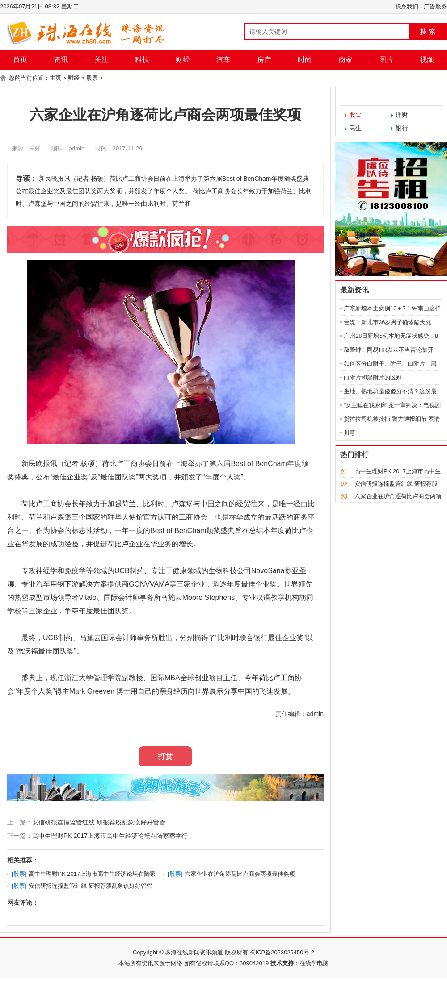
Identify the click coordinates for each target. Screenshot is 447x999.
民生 (355, 128)
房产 (264, 59)
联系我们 (406, 6)
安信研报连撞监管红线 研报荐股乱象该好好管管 (98, 822)
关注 (101, 59)
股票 (92, 78)
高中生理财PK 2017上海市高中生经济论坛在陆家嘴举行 (110, 835)
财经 (183, 59)
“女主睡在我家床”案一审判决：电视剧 (392, 405)
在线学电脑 (314, 963)
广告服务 (435, 6)
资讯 (61, 59)
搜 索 (428, 31)
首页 (20, 59)
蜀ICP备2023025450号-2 (282, 952)
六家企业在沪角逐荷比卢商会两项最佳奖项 (240, 873)
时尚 (305, 59)
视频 (427, 59)
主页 (55, 78)
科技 (142, 59)
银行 (402, 128)
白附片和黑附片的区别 (373, 377)
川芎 (349, 432)
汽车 (223, 59)
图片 (386, 59)
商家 (345, 59)
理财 (402, 114)
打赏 (165, 756)
